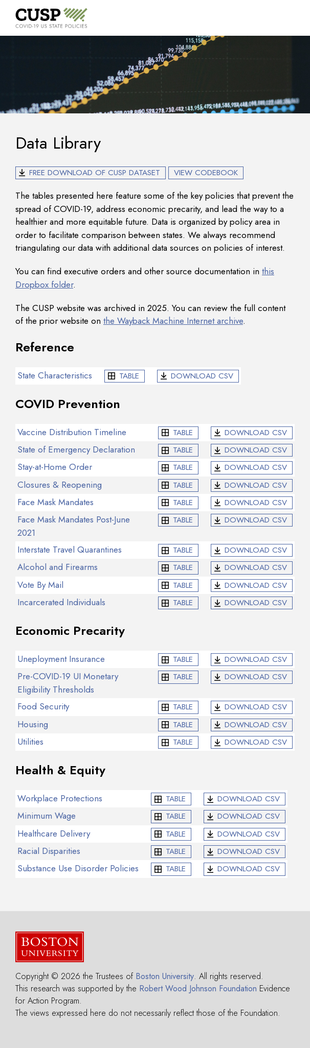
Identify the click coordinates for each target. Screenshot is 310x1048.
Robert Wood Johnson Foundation (198, 988)
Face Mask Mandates (55, 502)
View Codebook (206, 172)
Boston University (165, 976)
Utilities (30, 741)
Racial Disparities (48, 851)
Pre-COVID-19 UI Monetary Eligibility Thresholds (67, 683)
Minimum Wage (46, 815)
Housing (32, 724)
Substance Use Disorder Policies (78, 868)
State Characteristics (54, 375)
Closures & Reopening (59, 485)
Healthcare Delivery (53, 833)
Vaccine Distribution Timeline (71, 432)
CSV (202, 376)
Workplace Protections (59, 798)
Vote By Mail (40, 585)
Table (129, 376)
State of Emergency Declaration (76, 449)
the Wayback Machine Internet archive (173, 321)
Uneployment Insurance (61, 659)
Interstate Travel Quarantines (69, 549)
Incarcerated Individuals (61, 602)
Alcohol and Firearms (57, 567)
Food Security (43, 706)
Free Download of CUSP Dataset (94, 172)
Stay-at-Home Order (54, 467)
